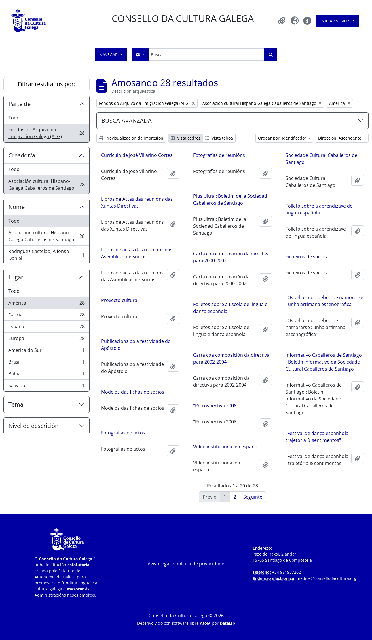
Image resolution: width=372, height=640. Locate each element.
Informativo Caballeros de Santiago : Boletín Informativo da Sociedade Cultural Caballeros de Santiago (324, 364)
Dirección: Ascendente (340, 138)
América (46, 304)
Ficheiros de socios (306, 256)
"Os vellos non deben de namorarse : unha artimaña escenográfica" (324, 300)
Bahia (46, 375)
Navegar (109, 54)
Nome (16, 207)
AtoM (205, 623)
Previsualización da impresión (131, 138)
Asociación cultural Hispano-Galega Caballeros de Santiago (46, 184)
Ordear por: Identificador (283, 138)
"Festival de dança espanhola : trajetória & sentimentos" (318, 439)
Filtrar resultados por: (46, 84)
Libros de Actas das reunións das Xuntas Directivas (137, 202)
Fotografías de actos (156, 435)
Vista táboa (219, 138)
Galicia (46, 316)
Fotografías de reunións (219, 155)
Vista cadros (185, 138)
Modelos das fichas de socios (165, 393)
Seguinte (252, 497)
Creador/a (21, 155)
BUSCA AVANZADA (126, 120)
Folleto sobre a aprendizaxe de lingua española (319, 209)
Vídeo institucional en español (193, 448)
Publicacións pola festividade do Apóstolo (169, 346)
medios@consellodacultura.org (326, 578)
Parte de (19, 104)
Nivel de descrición (33, 426)
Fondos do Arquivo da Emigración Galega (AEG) (46, 133)
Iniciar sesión (336, 21)
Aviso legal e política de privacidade (186, 564)
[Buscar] (206, 54)
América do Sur (46, 351)
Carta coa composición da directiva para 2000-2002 (199, 258)
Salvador (46, 386)
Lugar (15, 277)
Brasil (46, 363)
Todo (14, 118)
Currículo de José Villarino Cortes (136, 155)
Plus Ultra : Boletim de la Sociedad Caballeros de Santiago (230, 199)
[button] (282, 20)
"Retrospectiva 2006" (183, 407)
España (46, 328)
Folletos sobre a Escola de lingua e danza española (198, 309)
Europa (46, 339)
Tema (15, 404)
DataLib (227, 623)
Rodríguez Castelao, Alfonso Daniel (46, 254)
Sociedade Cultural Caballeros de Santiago (321, 158)
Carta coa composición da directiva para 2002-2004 (199, 359)
